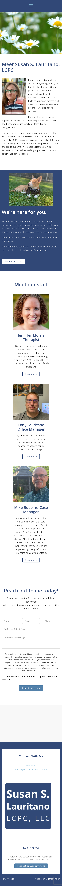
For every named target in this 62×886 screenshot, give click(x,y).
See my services (13, 261)
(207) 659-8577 (31, 765)
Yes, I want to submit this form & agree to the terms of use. (32, 677)
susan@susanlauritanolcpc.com (31, 769)
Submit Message (31, 688)
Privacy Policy (8, 878)
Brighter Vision (53, 878)
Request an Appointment (31, 866)
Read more (31, 374)
